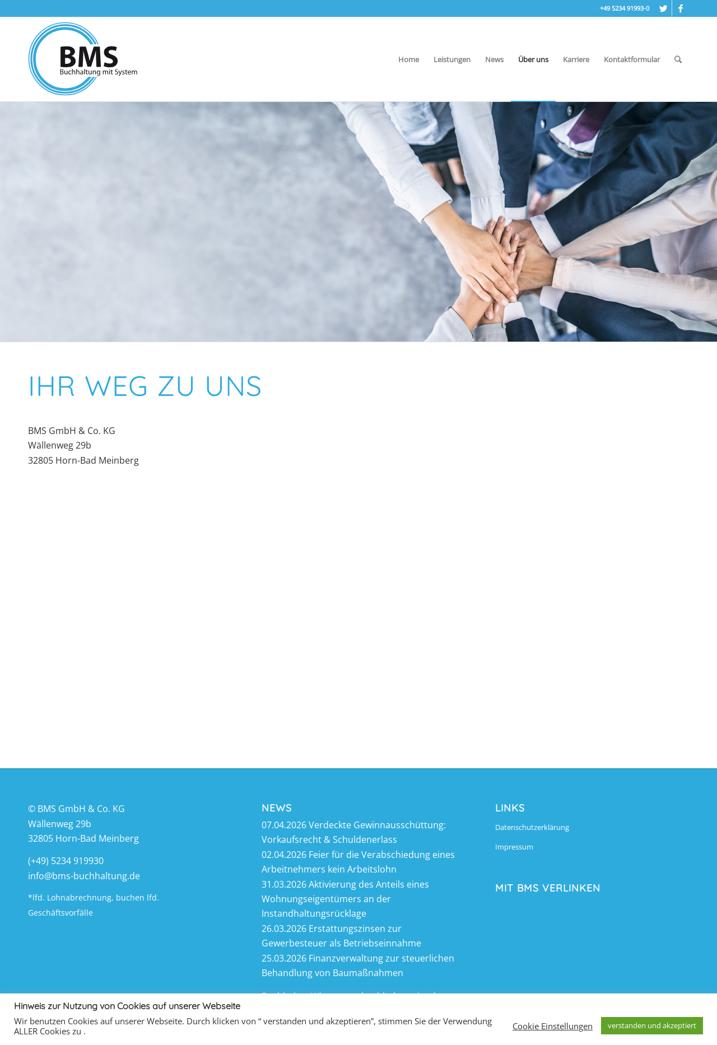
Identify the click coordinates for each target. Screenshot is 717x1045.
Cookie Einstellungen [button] (553, 1026)
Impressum (514, 847)
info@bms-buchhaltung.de (84, 876)
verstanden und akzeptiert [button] (652, 1025)
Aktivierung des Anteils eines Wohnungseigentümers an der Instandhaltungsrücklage (345, 899)
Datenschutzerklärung (532, 827)
